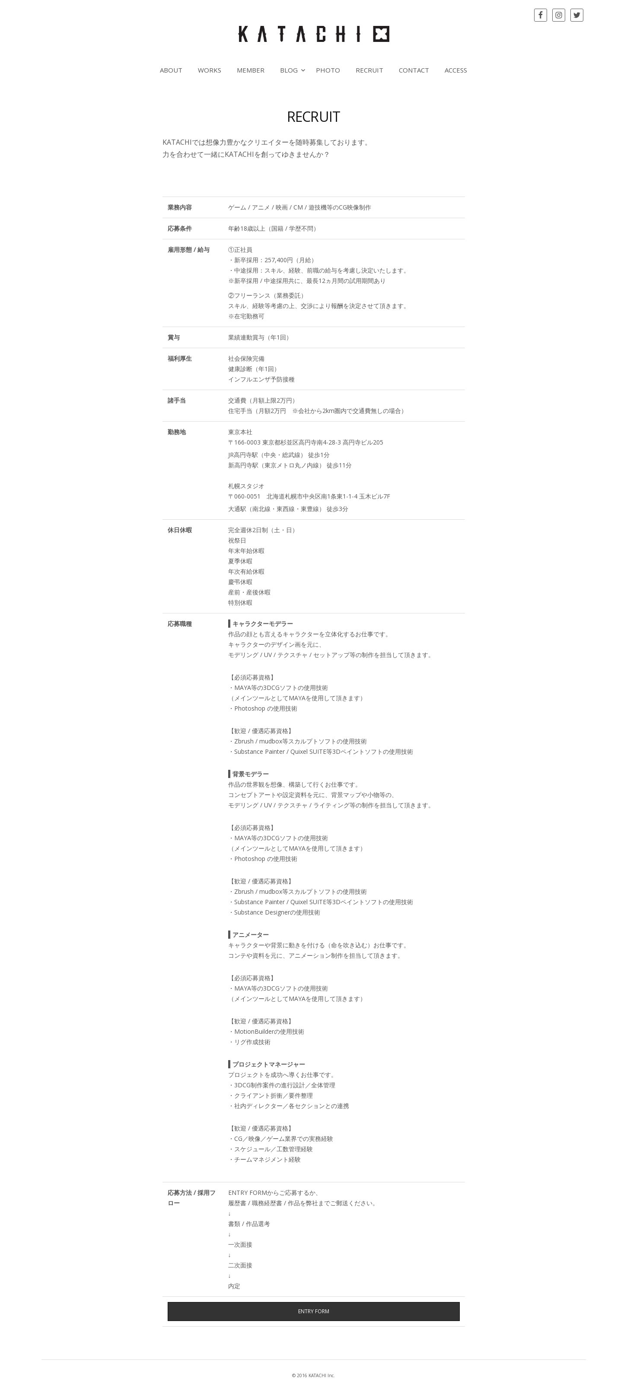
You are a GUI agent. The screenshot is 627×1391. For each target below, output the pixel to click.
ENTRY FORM (313, 1311)
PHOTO (328, 70)
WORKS (209, 70)
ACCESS (456, 70)
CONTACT (414, 70)
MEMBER (250, 70)
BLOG (289, 70)
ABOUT (171, 70)
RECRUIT (369, 70)
